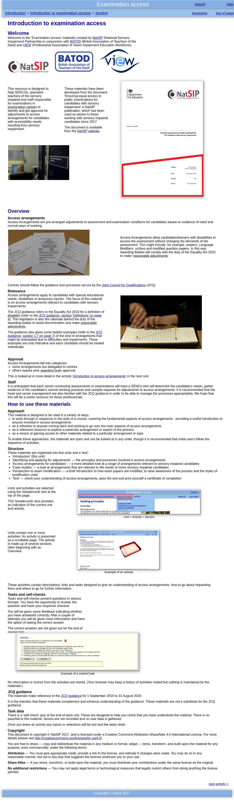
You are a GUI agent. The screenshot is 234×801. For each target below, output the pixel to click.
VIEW (27, 45)
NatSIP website (88, 131)
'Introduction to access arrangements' (99, 376)
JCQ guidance (71, 696)
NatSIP (98, 38)
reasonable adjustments (150, 256)
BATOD (75, 41)
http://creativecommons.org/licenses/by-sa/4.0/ (68, 738)
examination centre (21, 107)
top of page (225, 13)
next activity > (218, 784)
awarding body (51, 370)
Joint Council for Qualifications (124, 285)
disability (14, 315)
